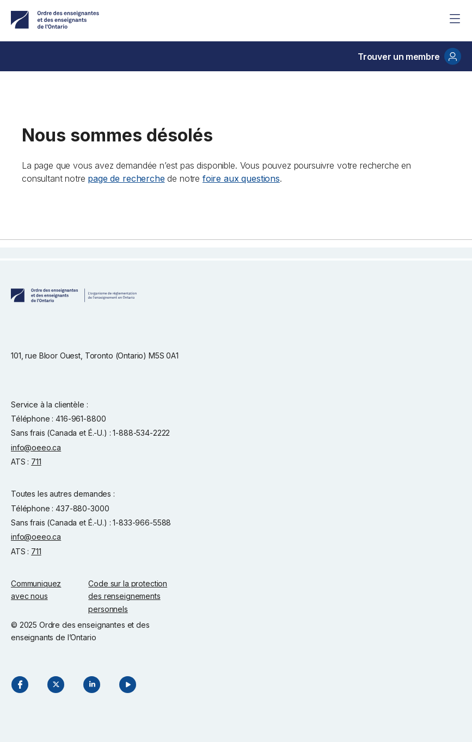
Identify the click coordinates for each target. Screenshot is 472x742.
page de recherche (126, 178)
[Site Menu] (454, 18)
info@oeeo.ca (36, 447)
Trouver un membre (409, 56)
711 (36, 461)
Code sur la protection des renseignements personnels (127, 596)
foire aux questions (241, 178)
